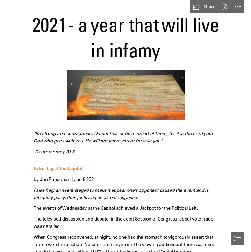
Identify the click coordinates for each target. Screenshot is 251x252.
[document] (125, 126)
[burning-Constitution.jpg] (126, 95)
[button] (204, 6)
